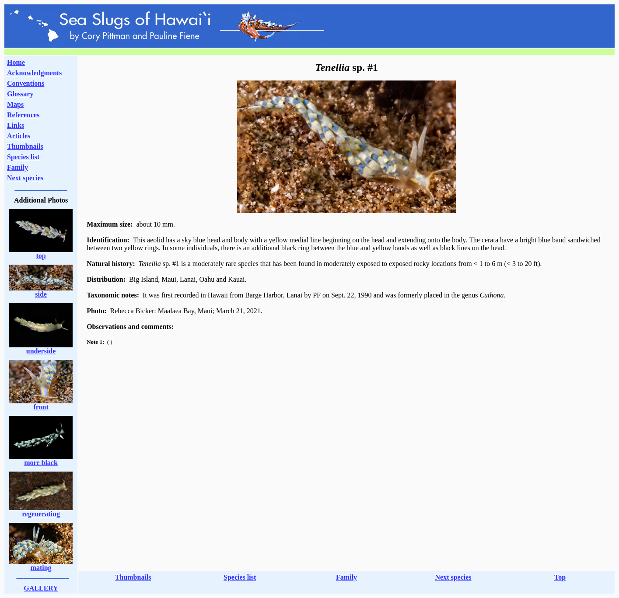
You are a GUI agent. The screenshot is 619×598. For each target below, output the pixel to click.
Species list (23, 157)
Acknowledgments (34, 73)
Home (16, 62)
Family (17, 167)
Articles (18, 136)
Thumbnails (25, 146)
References (23, 115)
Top (560, 577)
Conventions (25, 83)
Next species (25, 178)
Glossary (20, 94)
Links (15, 125)
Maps (15, 104)
